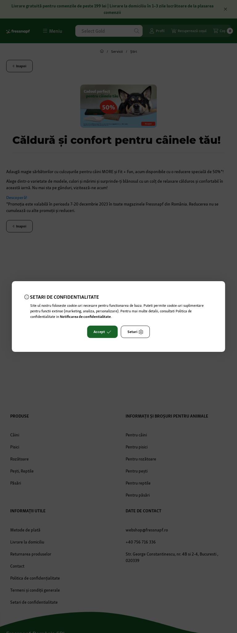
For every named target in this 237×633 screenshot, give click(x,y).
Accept (102, 331)
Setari (135, 331)
